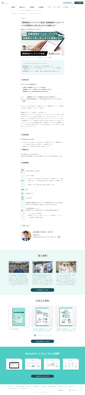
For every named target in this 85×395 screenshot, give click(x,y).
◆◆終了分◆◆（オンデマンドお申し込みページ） (33, 10)
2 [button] (37, 335)
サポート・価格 (57, 7)
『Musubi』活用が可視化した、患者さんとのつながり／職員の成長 (66, 276)
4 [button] (42, 335)
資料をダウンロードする (42, 376)
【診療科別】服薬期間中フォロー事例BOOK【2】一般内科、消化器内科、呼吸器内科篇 (66, 330)
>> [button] (50, 335)
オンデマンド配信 (21, 10)
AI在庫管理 (41, 7)
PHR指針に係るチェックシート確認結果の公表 (66, 386)
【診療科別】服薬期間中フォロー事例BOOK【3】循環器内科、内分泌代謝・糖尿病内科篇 (42, 330)
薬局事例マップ (61, 390)
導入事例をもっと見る (42, 290)
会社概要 (17, 386)
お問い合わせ (28, 386)
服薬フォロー (22, 7)
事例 (49, 7)
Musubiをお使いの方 (67, 2)
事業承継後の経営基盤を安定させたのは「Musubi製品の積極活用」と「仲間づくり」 (42, 276)
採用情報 (22, 386)
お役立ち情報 (65, 7)
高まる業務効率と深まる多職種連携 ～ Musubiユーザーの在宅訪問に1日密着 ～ (18, 276)
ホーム (12, 10)
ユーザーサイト (74, 390)
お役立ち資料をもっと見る (42, 341)
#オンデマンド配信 (25, 57)
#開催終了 (50, 57)
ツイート (23, 128)
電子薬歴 (13, 7)
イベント (73, 7)
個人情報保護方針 (35, 386)
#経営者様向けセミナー (42, 57)
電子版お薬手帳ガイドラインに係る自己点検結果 (18, 388)
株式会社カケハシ (10, 386)
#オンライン (33, 57)
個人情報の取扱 (43, 386)
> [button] (47, 335)
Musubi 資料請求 (79, 2)
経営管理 (32, 7)
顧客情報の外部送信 (52, 386)
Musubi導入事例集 (13, 329)
